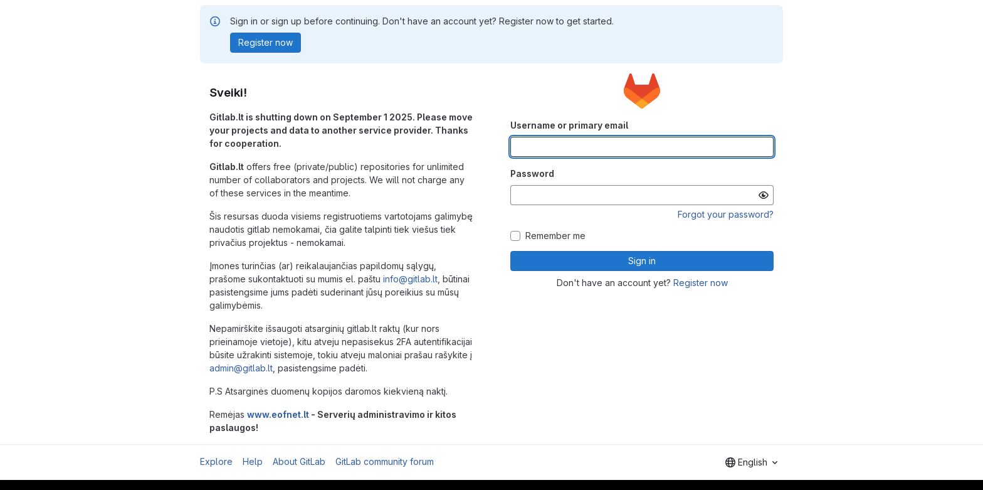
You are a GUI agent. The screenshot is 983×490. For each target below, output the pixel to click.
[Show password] (764, 195)
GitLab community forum (384, 461)
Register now (700, 282)
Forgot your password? (726, 214)
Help (253, 461)
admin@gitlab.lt (241, 368)
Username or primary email (569, 125)
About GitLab (299, 461)
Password (532, 173)
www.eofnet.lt (278, 414)
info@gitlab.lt (410, 279)
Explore (216, 461)
